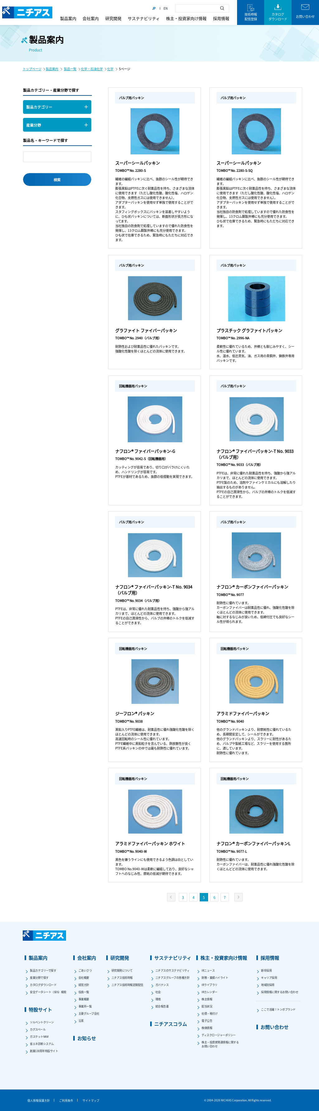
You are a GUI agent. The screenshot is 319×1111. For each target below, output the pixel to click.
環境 (158, 999)
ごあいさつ (85, 970)
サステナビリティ (144, 18)
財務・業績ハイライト (215, 978)
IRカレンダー (209, 992)
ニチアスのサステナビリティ (172, 970)
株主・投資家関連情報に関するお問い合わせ (220, 1044)
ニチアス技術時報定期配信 (127, 985)
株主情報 (207, 999)
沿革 (81, 1021)
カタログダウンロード (43, 985)
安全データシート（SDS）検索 (48, 992)
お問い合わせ (274, 1027)
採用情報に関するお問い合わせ (279, 992)
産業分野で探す (39, 978)
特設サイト (40, 1009)
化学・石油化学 (92, 68)
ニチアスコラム (170, 1024)
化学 (110, 68)
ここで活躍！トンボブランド (278, 1009)
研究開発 (113, 18)
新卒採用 (266, 970)
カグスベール (37, 1029)
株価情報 (207, 1028)
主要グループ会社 (89, 1014)
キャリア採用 (269, 978)
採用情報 (221, 18)
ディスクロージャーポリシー (219, 1035)
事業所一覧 (85, 1006)
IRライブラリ (209, 985)
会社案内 (91, 18)
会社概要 (84, 978)
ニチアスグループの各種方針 (172, 978)
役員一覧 (84, 992)
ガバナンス (162, 985)
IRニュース (208, 970)
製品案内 (68, 18)
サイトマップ (91, 1101)
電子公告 (207, 1021)
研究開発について (122, 970)
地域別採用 (267, 985)
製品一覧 (70, 68)
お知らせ (86, 1038)
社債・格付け (209, 1014)
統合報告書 (162, 1006)
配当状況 (207, 1006)
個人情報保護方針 (38, 1101)
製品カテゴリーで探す (43, 970)
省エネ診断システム (42, 1044)
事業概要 (84, 999)
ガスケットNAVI (39, 1037)
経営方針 (84, 985)
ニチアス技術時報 (122, 978)
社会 (158, 992)
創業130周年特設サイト (44, 1051)
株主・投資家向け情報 (186, 18)
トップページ (32, 68)
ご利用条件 (66, 1101)
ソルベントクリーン (42, 1022)
